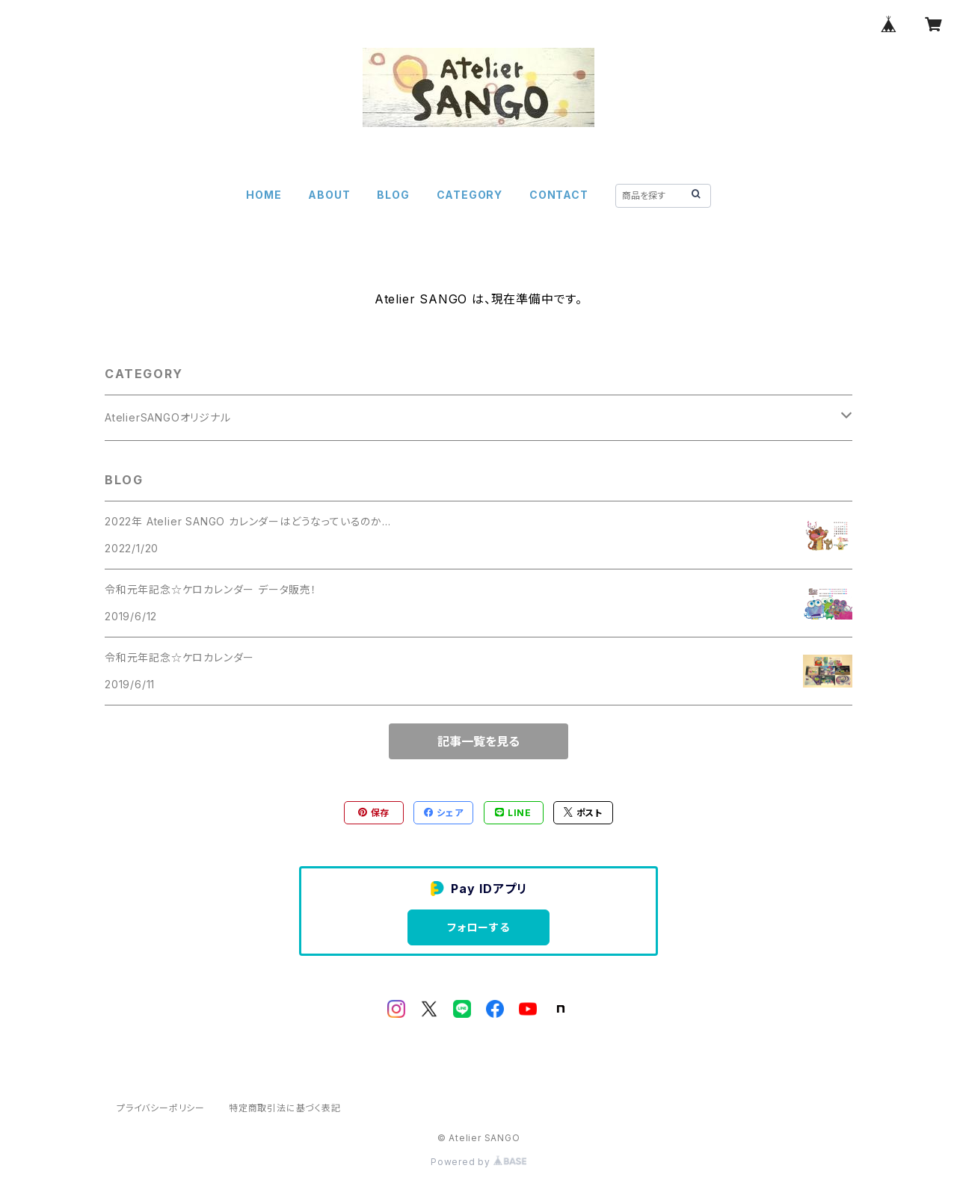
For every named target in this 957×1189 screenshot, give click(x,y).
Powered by (478, 1161)
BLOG (393, 194)
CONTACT (558, 194)
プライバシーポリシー (161, 1108)
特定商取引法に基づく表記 (285, 1108)
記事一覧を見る (478, 741)
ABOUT (329, 194)
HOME (263, 194)
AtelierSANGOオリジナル (168, 417)
